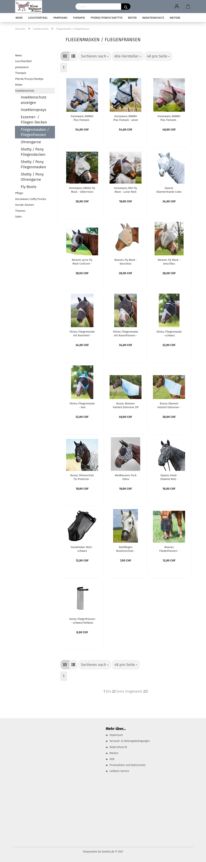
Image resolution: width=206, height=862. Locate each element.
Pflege (19, 193)
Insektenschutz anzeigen (33, 100)
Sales (18, 216)
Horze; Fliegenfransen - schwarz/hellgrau (82, 620)
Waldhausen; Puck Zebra (125, 477)
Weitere (175, 17)
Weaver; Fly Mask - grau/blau (169, 261)
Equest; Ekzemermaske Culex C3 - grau (169, 190)
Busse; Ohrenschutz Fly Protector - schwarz (82, 477)
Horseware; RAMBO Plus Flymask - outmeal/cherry (169, 118)
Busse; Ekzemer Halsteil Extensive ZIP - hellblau (126, 405)
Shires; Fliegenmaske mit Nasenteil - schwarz (82, 333)
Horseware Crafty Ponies (30, 199)
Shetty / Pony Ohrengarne (32, 177)
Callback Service (119, 771)
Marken (114, 753)
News (19, 17)
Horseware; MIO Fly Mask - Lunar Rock (125, 190)
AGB (112, 759)
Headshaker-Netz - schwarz (82, 549)
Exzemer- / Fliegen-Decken (34, 120)
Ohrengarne (31, 142)
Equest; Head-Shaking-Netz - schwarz (169, 477)
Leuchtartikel (38, 17)
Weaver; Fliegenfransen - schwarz (169, 549)
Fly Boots (28, 186)
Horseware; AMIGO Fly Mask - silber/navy (82, 190)
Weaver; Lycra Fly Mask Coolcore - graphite (82, 261)
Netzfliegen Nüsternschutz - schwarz (125, 549)
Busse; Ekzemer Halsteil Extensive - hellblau (169, 405)
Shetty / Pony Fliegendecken (33, 152)
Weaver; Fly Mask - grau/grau (125, 261)
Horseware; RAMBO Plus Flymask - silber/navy (82, 118)
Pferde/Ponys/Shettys (106, 17)
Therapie (79, 17)
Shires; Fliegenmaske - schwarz (169, 333)
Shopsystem (90, 851)
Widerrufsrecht (118, 747)
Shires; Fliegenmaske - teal (82, 405)
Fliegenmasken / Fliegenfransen (35, 132)
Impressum (116, 735)
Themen (20, 210)
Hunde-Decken (24, 204)
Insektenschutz (153, 17)
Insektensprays (33, 109)
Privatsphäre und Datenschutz (127, 765)
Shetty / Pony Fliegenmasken (33, 164)
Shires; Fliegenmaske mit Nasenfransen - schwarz (125, 333)
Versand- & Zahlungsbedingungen (130, 741)
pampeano (60, 17)
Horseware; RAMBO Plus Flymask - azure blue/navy (125, 118)
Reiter (132, 17)
